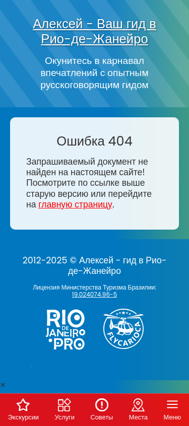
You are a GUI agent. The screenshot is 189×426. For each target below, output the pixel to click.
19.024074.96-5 (94, 294)
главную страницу (75, 204)
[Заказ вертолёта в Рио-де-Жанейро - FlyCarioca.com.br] (127, 351)
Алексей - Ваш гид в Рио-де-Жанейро (94, 31)
